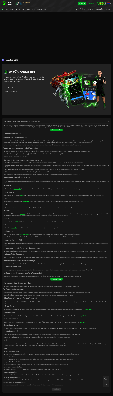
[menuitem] (3, 9)
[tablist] (56, 53)
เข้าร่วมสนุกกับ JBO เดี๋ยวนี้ (56, 129)
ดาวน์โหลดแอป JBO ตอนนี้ (56, 279)
